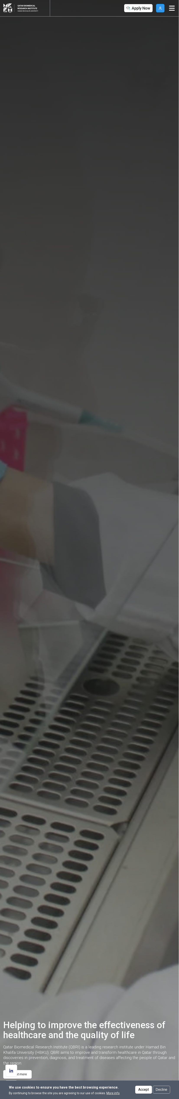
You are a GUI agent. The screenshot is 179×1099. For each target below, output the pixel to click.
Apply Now (137, 8)
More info (113, 1093)
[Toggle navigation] (172, 8)
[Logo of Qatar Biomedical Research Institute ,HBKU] (30, 8)
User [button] (160, 8)
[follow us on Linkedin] (11, 1070)
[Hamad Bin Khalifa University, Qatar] (8, 8)
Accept (143, 1089)
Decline (161, 1089)
